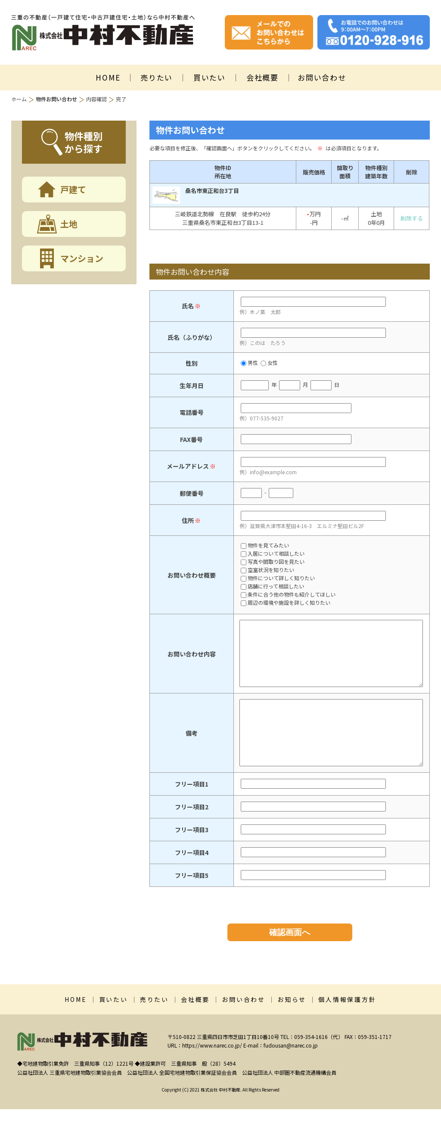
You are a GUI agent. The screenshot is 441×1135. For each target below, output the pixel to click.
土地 (69, 224)
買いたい (209, 77)
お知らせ (291, 1025)
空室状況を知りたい (267, 570)
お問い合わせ (322, 77)
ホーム (19, 99)
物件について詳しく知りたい (278, 578)
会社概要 (262, 77)
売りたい (156, 77)
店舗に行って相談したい (272, 587)
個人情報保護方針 (347, 1025)
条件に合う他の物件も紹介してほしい (288, 595)
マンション (81, 258)
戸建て (73, 189)
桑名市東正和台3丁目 (212, 191)
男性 (249, 362)
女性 (269, 362)
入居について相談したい (272, 554)
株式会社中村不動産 (103, 32)
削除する (412, 218)
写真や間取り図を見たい (272, 562)
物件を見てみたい (265, 546)
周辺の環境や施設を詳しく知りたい (285, 603)
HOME (108, 77)
